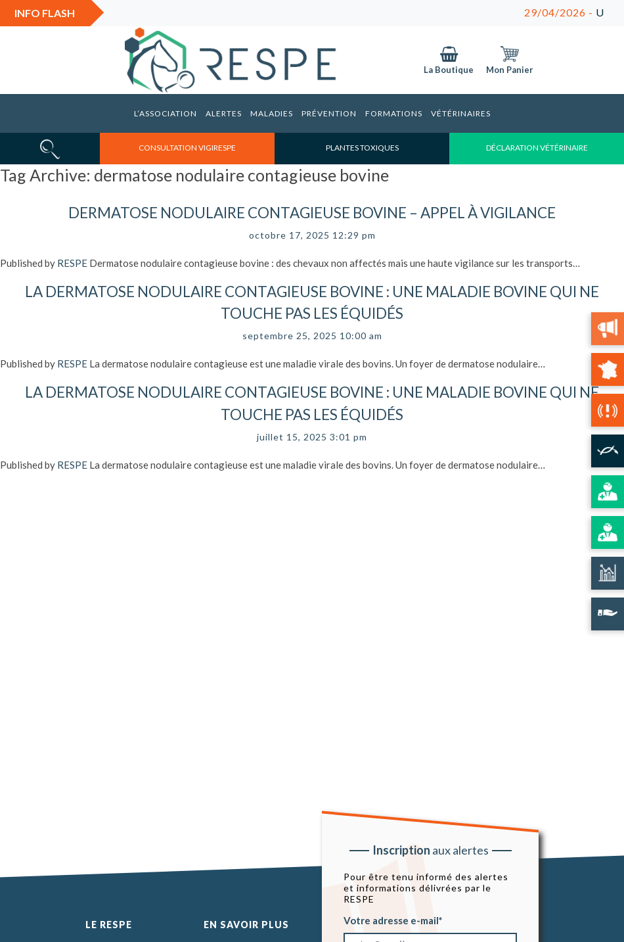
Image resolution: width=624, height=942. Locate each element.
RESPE (72, 263)
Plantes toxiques (362, 148)
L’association (165, 113)
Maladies (271, 113)
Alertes (224, 113)
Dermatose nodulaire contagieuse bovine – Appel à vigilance (312, 213)
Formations (393, 113)
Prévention (329, 113)
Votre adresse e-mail (391, 920)
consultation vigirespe (187, 148)
